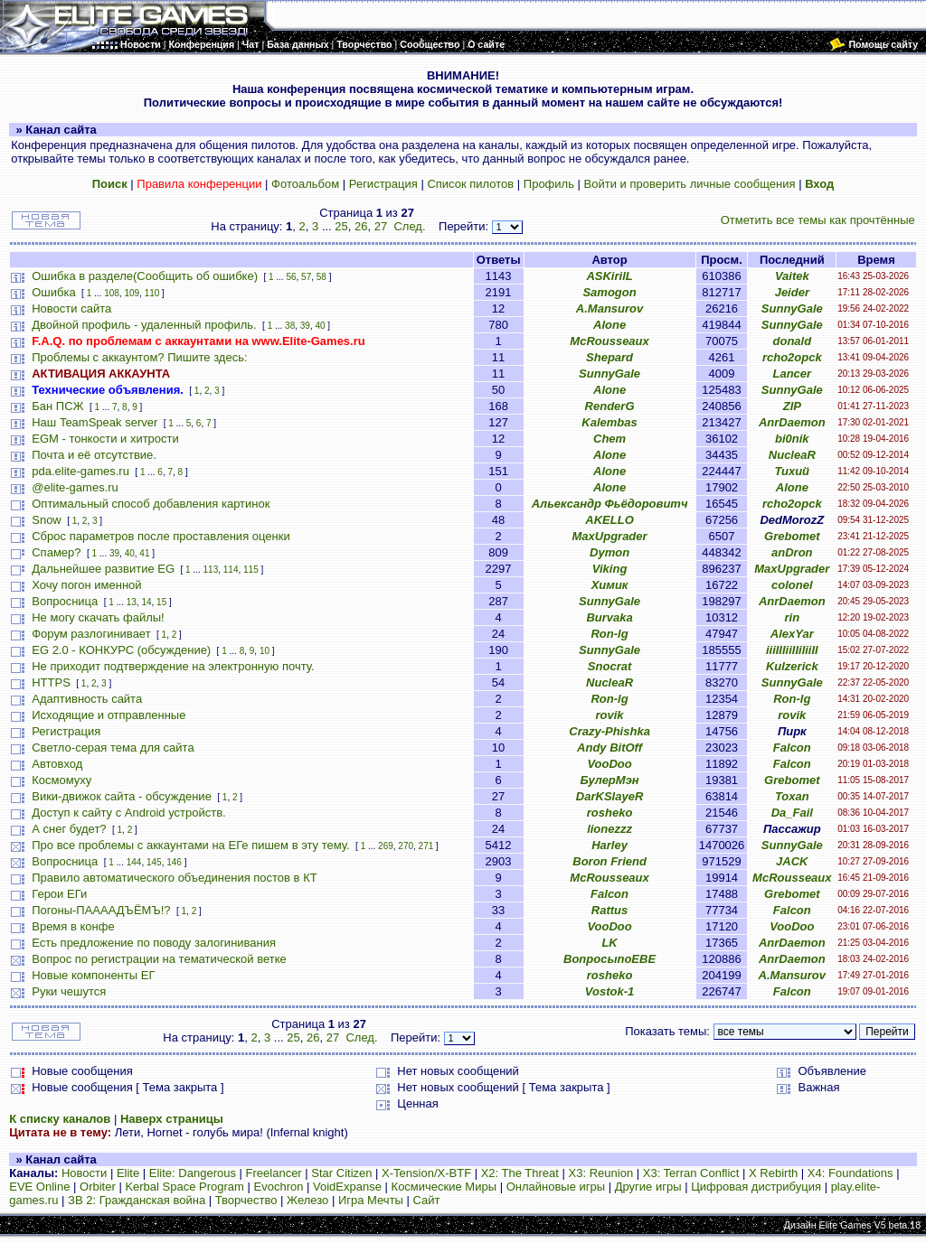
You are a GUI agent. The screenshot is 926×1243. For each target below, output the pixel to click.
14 (146, 602)
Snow (46, 520)
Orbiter (98, 1186)
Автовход (57, 764)
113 (211, 570)
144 (134, 862)
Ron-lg (609, 633)
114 (231, 570)
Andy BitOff (609, 747)
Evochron (279, 1186)
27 (380, 226)
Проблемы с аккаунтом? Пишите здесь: (139, 357)
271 (426, 846)
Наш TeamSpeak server (94, 422)
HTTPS (51, 682)
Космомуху (61, 780)
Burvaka (609, 617)
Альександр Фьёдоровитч (610, 503)
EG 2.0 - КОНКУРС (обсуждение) (121, 650)
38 (290, 326)
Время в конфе (73, 926)
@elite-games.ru (75, 487)
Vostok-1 (609, 991)
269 (385, 846)
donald (792, 341)
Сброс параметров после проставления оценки (160, 536)
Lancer (791, 373)
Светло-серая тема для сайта (113, 747)
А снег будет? (69, 829)
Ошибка (53, 292)
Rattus (609, 910)
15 (161, 602)
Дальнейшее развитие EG (103, 568)
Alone (609, 325)
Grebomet (791, 536)
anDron (792, 552)
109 (131, 293)
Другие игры (648, 1186)
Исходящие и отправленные (108, 715)
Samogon (609, 292)
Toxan (792, 796)
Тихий (792, 471)
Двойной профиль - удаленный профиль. (144, 325)
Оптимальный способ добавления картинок (150, 503)
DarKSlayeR (609, 796)
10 (264, 651)
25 (341, 226)
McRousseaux (609, 341)
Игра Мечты (370, 1200)
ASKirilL (609, 276)
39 (305, 326)
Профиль (549, 184)
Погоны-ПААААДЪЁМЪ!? (101, 910)
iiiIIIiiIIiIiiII (792, 650)
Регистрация (383, 184)
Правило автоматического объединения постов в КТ (174, 877)
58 (321, 277)
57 (306, 277)
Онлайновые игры (555, 1186)
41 (144, 553)
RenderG (610, 406)
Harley (609, 845)
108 (111, 293)
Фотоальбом (305, 184)
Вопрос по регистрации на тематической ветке (159, 959)
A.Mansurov (609, 308)
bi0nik (792, 438)
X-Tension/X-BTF (426, 1173)
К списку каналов (59, 1119)
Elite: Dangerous (192, 1173)
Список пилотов (470, 184)
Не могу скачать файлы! (98, 617)
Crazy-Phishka (609, 731)
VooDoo (609, 764)
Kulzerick (792, 666)
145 (154, 862)
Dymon (609, 552)
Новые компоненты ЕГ (93, 975)
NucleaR (792, 455)
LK (609, 942)
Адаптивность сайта (87, 699)
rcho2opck (792, 357)
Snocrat (609, 666)
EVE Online (39, 1186)
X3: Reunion (601, 1173)
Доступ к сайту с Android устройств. (128, 812)
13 (132, 602)
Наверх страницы (171, 1119)
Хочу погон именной (86, 585)
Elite (128, 1173)
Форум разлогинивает (91, 633)
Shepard (609, 357)
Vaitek (792, 276)
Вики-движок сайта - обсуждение (122, 796)
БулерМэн (609, 780)
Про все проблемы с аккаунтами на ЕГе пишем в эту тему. (190, 845)
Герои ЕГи (59, 894)
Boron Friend (609, 861)
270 (405, 846)
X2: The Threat (520, 1173)
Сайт (426, 1200)
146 (174, 862)
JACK (792, 861)
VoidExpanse (347, 1186)
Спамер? (56, 552)
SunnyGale (792, 308)
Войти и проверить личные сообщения (690, 184)
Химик (609, 585)
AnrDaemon (792, 422)
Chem (609, 438)
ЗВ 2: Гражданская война (136, 1200)
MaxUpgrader (609, 536)
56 (291, 277)
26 (360, 226)
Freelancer (274, 1173)
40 (320, 326)
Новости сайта (71, 308)
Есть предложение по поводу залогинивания (154, 942)
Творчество (246, 1200)
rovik (610, 715)
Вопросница (65, 601)
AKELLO (609, 520)
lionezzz (609, 829)
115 (251, 570)
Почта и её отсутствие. (94, 455)
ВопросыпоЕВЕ (609, 959)
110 (152, 293)
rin (792, 617)
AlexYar (792, 633)
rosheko (610, 812)
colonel (792, 585)
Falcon (792, 747)
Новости (84, 1173)
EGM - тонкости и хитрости (105, 438)
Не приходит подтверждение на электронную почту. (173, 666)
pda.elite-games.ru (80, 471)
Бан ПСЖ (57, 406)
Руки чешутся (69, 991)
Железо (307, 1200)
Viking (610, 568)
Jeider (792, 292)
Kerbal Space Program (184, 1186)
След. (409, 226)
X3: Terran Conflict (691, 1173)
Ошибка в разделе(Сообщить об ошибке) (145, 276)
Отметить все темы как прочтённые (818, 220)
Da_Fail (792, 812)
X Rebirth (773, 1173)
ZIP (792, 406)
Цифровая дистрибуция (756, 1186)
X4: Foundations (850, 1173)
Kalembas (609, 422)
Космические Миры (444, 1186)
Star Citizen (341, 1173)
